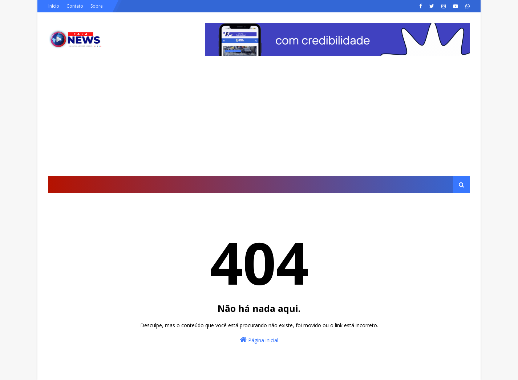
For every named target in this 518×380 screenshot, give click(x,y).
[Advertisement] (259, 122)
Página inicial (259, 340)
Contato (74, 6)
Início (53, 6)
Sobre (96, 6)
